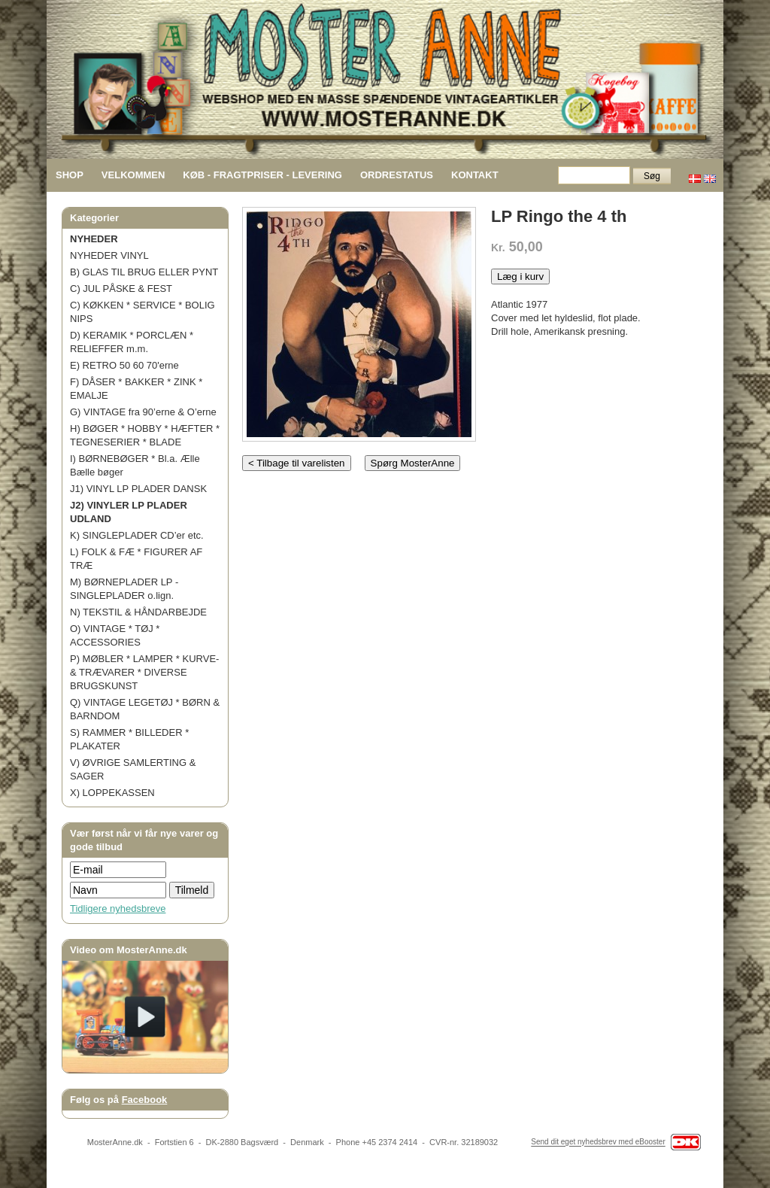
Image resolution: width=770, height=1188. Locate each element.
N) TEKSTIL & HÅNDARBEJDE (138, 612)
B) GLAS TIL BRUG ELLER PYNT (144, 272)
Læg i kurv (520, 276)
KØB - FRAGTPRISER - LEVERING (262, 175)
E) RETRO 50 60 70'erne (124, 365)
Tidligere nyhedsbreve (117, 908)
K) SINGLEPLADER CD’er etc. (137, 535)
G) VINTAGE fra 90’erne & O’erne (143, 412)
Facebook (145, 1099)
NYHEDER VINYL (109, 255)
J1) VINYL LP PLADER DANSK (138, 488)
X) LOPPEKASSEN (112, 792)
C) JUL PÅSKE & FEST (121, 288)
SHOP (69, 175)
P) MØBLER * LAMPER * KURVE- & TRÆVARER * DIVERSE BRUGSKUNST (144, 672)
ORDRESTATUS (396, 175)
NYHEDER (94, 239)
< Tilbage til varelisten (296, 463)
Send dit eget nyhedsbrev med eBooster (598, 1142)
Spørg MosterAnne (413, 463)
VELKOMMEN (133, 175)
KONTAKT (475, 175)
